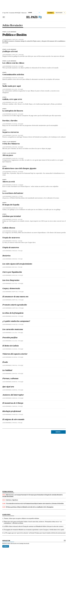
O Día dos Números (11, 144)
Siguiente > (58, 432)
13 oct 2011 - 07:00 (17, 283)
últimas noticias (7, 491)
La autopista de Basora (12, 111)
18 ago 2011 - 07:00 (17, 316)
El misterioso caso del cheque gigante (19, 168)
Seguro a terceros (10, 132)
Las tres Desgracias (10, 280)
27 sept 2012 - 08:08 (18, 39)
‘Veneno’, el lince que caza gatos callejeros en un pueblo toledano (21, 518)
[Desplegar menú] (3, 17)
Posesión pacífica (10, 338)
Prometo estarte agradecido (14, 305)
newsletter (6, 540)
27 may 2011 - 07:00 (17, 365)
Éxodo (5, 362)
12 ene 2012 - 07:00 (17, 259)
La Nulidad (7, 370)
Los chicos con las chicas (13, 63)
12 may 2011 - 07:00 (17, 373)
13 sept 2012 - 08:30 (18, 54)
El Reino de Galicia (10, 346)
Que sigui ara (8, 387)
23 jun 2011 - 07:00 (17, 349)
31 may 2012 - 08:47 (17, 135)
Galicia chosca (8, 228)
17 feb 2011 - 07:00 (17, 422)
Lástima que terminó (11, 216)
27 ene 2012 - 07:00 (17, 250)
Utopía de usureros (11, 238)
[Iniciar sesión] (60, 13)
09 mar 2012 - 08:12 (17, 208)
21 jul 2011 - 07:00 (17, 332)
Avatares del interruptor (13, 395)
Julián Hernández (12, 25)
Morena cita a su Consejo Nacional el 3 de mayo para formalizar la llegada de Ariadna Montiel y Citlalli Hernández (32, 495)
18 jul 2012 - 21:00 (17, 102)
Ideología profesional (11, 411)
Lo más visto (6, 514)
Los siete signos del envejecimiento (17, 264)
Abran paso (7, 155)
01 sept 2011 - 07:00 (18, 308)
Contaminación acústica (13, 75)
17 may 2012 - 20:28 (17, 147)
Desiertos (6, 256)
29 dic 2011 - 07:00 (17, 267)
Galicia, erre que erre (12, 99)
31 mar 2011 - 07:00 (17, 398)
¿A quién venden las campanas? (16, 321)
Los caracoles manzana (12, 329)
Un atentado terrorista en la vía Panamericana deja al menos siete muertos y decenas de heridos (35, 503)
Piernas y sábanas (10, 379)
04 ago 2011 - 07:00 (17, 324)
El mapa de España (10, 205)
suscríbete (50, 12)
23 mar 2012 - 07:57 (17, 196)
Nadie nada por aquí (11, 86)
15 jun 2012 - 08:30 (17, 123)
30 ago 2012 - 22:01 (17, 66)
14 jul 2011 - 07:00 (17, 340)
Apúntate (5, 546)
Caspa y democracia (11, 288)
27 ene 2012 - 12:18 (17, 240)
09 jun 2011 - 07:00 (17, 357)
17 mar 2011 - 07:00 (17, 406)
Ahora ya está (8, 182)
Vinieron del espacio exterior (14, 354)
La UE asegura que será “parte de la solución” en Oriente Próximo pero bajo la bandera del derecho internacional (34, 533)
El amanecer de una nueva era (15, 297)
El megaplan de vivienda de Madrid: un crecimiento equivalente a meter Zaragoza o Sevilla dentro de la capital (34, 529)
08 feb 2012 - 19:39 (17, 231)
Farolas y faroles (10, 121)
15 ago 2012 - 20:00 (17, 77)
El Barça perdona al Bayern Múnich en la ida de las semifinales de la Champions (29, 507)
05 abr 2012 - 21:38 (17, 184)
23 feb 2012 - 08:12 (17, 219)
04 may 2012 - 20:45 (17, 158)
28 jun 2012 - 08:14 (17, 114)
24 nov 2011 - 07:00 (17, 275)
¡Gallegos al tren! (10, 51)
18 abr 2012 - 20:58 (17, 171)
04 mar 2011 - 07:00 (17, 414)
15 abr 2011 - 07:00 (17, 390)
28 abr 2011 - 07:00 (17, 381)
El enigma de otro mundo (13, 419)
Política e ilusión (14, 35)
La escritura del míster (12, 193)
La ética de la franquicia (12, 313)
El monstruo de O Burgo (12, 403)
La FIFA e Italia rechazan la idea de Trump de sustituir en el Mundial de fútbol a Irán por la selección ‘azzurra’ (33, 526)
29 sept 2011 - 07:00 (18, 291)
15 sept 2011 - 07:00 (17, 299)
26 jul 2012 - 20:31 (17, 89)
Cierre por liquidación (12, 272)
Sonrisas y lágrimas (12, 500)
